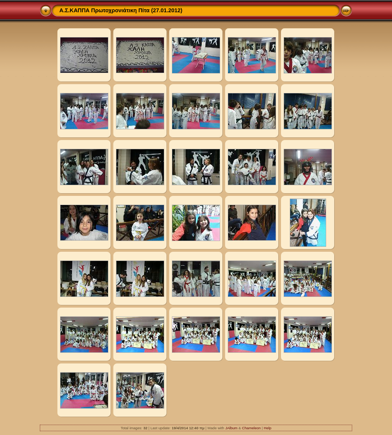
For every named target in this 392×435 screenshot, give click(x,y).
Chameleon (251, 428)
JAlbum (231, 428)
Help (267, 428)
